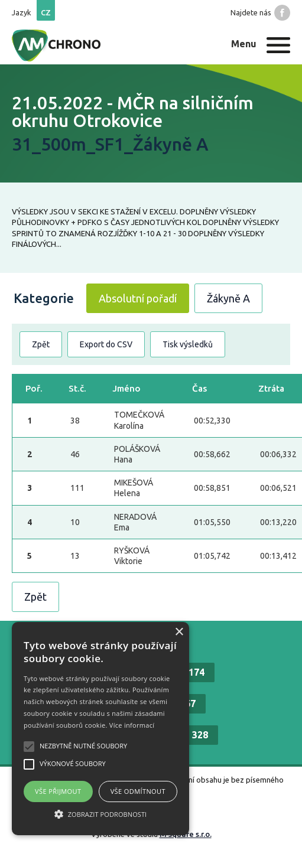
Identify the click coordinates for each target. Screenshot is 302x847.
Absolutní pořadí (138, 298)
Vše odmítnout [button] (138, 791)
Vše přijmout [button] (58, 791)
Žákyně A (228, 298)
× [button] (178, 632)
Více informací (132, 725)
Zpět (41, 344)
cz (46, 12)
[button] (100, 814)
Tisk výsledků (188, 344)
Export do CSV (106, 344)
